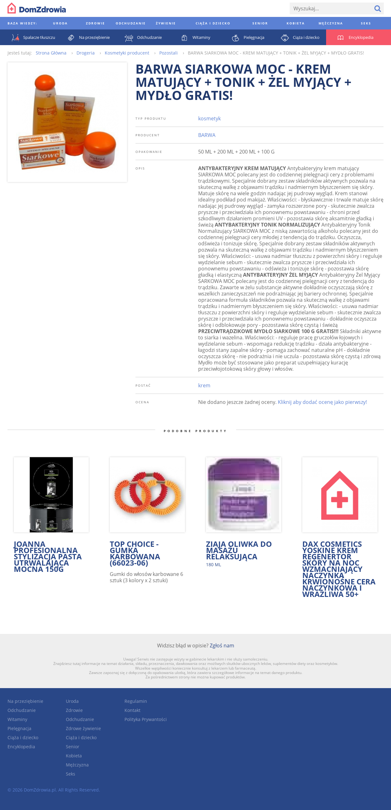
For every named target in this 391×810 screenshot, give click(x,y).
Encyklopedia (21, 747)
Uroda (72, 701)
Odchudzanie (22, 710)
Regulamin (135, 701)
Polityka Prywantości (145, 719)
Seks (70, 774)
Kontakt (132, 710)
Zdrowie (74, 710)
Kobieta (74, 756)
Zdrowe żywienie (83, 728)
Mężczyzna (77, 765)
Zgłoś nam (222, 645)
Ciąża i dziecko (23, 737)
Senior (72, 747)
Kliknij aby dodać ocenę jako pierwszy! (322, 402)
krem (204, 385)
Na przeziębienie (25, 701)
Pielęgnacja (19, 728)
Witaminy (17, 719)
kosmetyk (209, 118)
